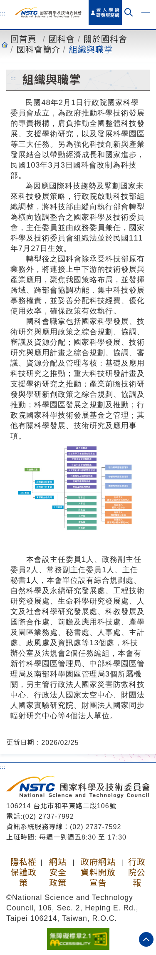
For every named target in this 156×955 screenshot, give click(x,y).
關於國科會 (105, 39)
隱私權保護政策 (23, 872)
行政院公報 (137, 872)
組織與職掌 (91, 49)
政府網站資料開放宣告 (98, 872)
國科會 (62, 39)
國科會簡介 (38, 49)
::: (3, 13)
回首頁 (23, 39)
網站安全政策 (58, 872)
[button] (145, 12)
